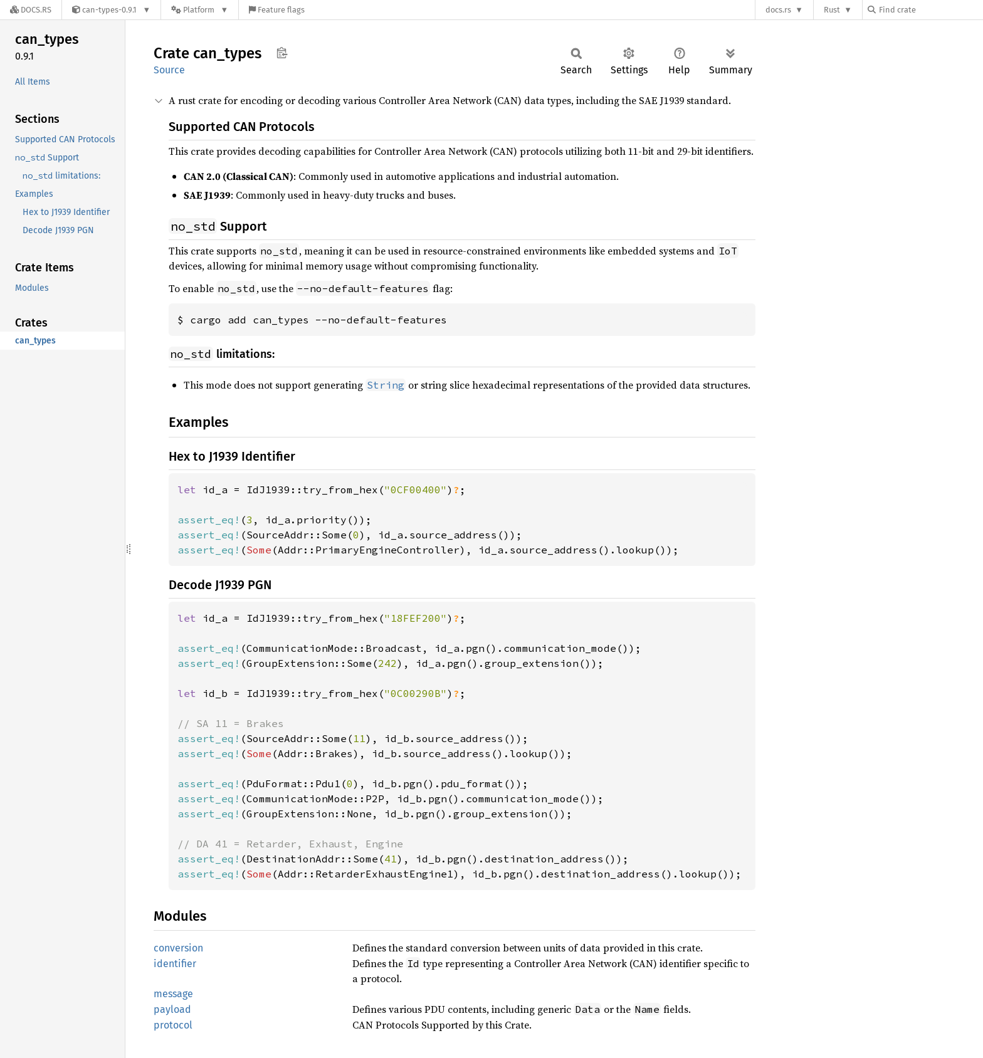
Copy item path (281, 52)
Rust (832, 9)
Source (169, 70)
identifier (175, 964)
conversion (178, 948)
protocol (173, 1025)
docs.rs (778, 9)
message (173, 994)
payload (172, 1009)
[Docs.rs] (30, 9)
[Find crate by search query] (930, 9)
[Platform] (199, 9)
